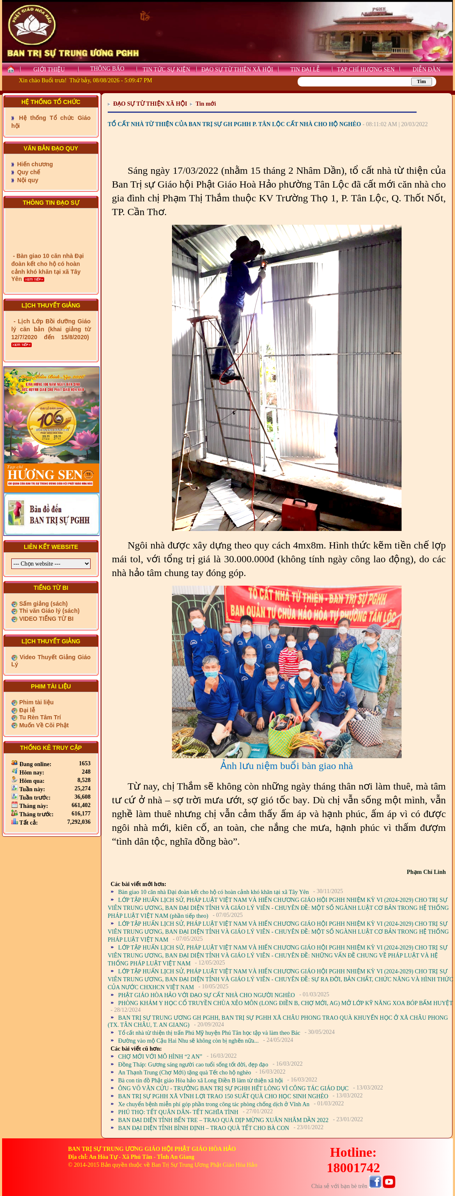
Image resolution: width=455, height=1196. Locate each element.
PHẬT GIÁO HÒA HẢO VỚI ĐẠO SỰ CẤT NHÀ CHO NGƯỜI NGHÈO (206, 995)
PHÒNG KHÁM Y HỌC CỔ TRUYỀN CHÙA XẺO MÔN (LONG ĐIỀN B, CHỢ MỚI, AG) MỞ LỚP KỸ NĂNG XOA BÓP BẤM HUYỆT (285, 1003)
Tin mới (205, 104)
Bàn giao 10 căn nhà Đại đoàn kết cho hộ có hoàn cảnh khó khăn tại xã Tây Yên (213, 892)
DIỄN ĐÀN (426, 69)
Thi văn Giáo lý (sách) (49, 610)
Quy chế (27, 172)
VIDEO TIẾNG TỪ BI (45, 618)
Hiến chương (34, 164)
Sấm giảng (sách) (43, 603)
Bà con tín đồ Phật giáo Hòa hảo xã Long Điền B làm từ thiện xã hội (200, 1080)
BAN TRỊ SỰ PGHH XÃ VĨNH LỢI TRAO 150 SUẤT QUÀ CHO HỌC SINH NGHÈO (223, 1096)
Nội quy (26, 180)
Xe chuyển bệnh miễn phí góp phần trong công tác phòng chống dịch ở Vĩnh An (213, 1104)
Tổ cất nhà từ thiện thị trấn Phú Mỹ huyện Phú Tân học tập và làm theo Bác (209, 1033)
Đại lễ (26, 710)
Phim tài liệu (36, 702)
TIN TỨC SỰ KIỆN (166, 69)
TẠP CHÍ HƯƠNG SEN (365, 69)
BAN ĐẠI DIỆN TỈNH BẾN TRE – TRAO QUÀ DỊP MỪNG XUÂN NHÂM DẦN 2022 (223, 1120)
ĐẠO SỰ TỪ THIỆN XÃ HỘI (237, 69)
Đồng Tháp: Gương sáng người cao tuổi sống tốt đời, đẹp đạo (193, 1064)
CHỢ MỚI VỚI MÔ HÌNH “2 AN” (160, 1057)
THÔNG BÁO (107, 69)
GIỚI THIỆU (49, 69)
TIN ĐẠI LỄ (305, 69)
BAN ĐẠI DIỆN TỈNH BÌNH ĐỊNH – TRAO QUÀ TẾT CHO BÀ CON (203, 1128)
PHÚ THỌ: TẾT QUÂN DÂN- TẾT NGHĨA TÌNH (178, 1112)
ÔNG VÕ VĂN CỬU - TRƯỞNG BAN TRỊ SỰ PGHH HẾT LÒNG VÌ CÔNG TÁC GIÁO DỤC (233, 1088)
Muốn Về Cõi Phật (43, 725)
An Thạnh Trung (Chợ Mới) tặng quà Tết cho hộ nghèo (184, 1072)
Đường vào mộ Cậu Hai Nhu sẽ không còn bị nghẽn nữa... (188, 1041)
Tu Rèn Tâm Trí (39, 717)
